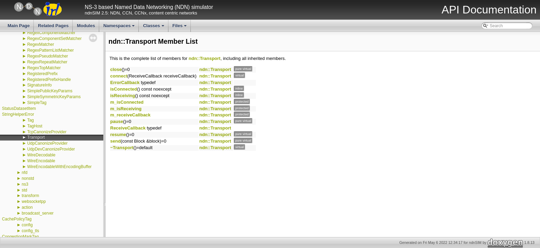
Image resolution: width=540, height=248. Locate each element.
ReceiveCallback (128, 128)
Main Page (19, 25)
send (115, 141)
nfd (25, 172)
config (27, 225)
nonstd (28, 178)
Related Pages (53, 25)
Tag (30, 120)
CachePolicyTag (17, 219)
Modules (86, 25)
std (24, 190)
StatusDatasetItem (19, 108)
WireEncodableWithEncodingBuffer (59, 166)
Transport (36, 137)
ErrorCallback (124, 82)
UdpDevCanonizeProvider (51, 149)
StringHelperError (18, 114)
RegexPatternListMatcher (50, 50)
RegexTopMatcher (44, 67)
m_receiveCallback (130, 114)
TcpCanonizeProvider (46, 132)
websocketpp (34, 201)
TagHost (34, 126)
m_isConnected (127, 102)
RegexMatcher (40, 44)
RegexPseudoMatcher (47, 56)
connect (118, 76)
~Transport (122, 147)
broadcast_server (38, 213)
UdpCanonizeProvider (47, 143)
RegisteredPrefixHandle (49, 79)
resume (118, 134)
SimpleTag (36, 102)
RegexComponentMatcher (51, 32)
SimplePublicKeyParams (49, 91)
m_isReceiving (126, 108)
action (27, 207)
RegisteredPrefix (42, 73)
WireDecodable (41, 155)
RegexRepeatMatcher (47, 62)
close (116, 69)
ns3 (25, 184)
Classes (154, 27)
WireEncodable (41, 160)
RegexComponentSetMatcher (54, 38)
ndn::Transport (204, 58)
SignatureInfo (39, 85)
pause (116, 121)
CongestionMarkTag (20, 236)
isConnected (123, 89)
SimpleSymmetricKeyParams (54, 96)
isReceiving (122, 95)
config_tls (30, 230)
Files (180, 27)
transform (30, 195)
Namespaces (119, 27)
